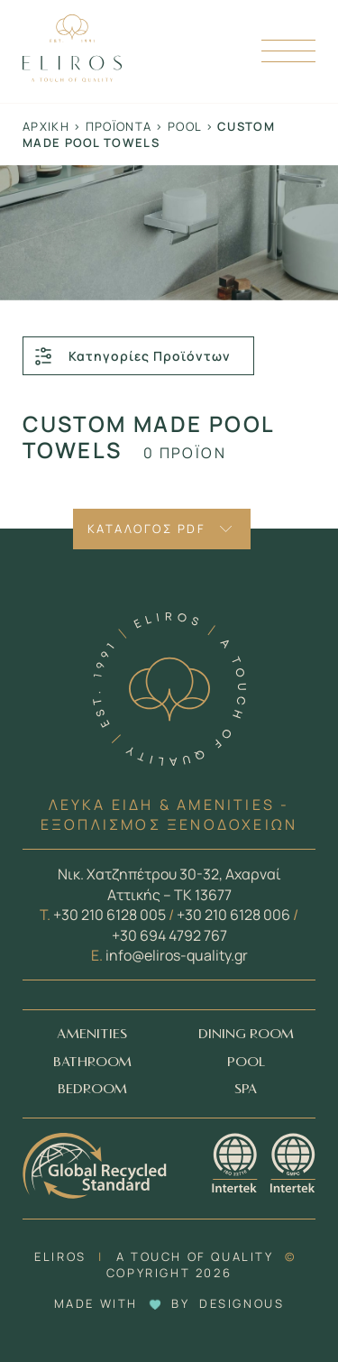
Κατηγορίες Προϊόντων (131, 356)
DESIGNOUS (241, 1303)
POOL (246, 1062)
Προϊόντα (118, 126)
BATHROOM (92, 1062)
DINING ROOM (246, 1034)
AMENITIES (92, 1034)
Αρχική (46, 126)
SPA (245, 1089)
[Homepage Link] (72, 77)
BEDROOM (92, 1089)
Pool (184, 126)
